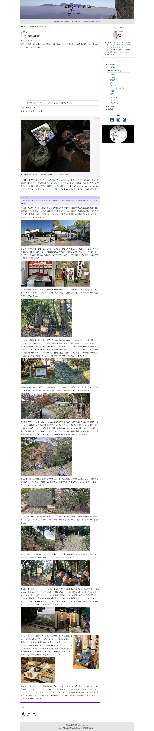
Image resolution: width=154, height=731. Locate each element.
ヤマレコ (51, 103)
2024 (27, 41)
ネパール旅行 (53, 183)
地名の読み (38, 255)
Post (22, 707)
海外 (112, 94)
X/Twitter (77, 728)
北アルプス (114, 85)
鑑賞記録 (111, 64)
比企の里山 (80, 180)
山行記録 (111, 67)
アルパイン (114, 98)
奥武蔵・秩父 (43, 26)
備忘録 (110, 109)
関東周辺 (33, 26)
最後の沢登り (40, 186)
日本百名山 (114, 103)
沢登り (113, 100)
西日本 (113, 91)
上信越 (113, 77)
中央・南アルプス (117, 88)
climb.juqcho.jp (114, 70)
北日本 (113, 74)
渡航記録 (111, 106)
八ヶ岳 (113, 83)
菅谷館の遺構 (26, 387)
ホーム (24, 26)
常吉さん (56, 180)
